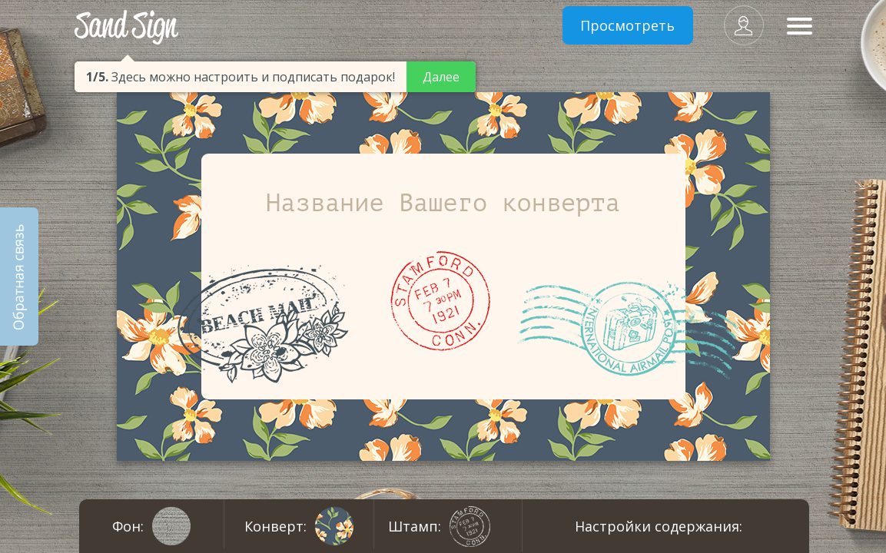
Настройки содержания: (658, 526)
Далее (441, 76)
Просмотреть (627, 25)
